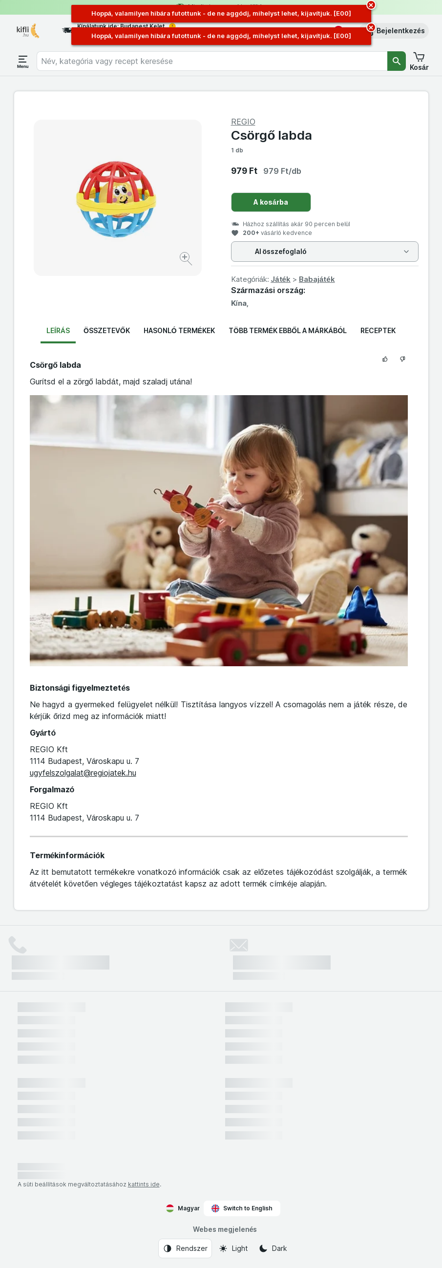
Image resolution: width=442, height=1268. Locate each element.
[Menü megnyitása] (23, 61)
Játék (281, 279)
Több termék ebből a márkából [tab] (288, 330)
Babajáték (317, 279)
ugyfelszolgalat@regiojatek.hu (83, 773)
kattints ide (144, 1184)
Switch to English (242, 1208)
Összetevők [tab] (107, 330)
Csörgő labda (272, 135)
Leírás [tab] (58, 330)
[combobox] (212, 61)
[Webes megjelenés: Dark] (273, 1248)
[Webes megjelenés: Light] (233, 1248)
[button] (394, 31)
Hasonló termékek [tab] (179, 330)
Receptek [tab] (378, 330)
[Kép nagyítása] (187, 260)
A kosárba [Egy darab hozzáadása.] (270, 202)
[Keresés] (396, 61)
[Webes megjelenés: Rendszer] (185, 1248)
